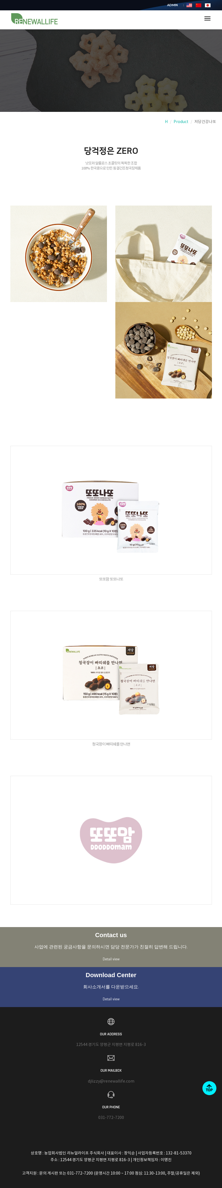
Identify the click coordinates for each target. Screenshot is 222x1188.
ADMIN (172, 5)
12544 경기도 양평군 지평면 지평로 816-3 (111, 1045)
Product (181, 122)
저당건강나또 (205, 122)
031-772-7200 (111, 1118)
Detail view (111, 959)
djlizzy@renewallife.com (111, 1081)
